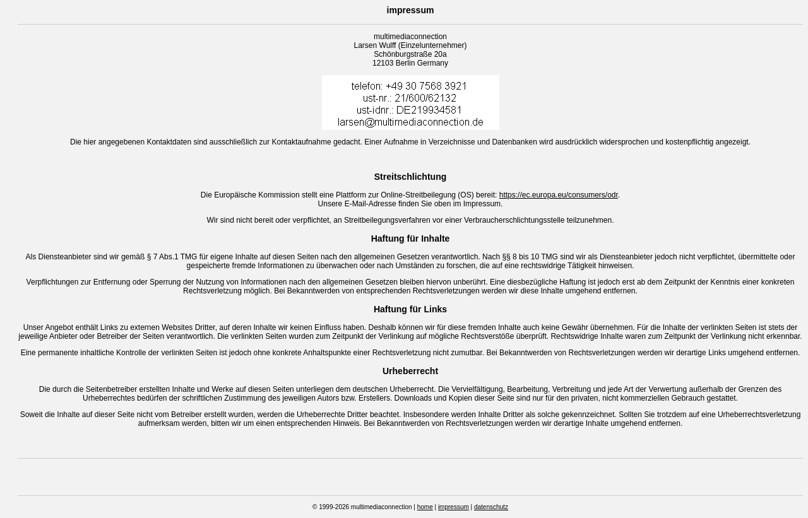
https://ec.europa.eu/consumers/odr (558, 195)
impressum (453, 506)
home (425, 506)
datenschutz (491, 506)
